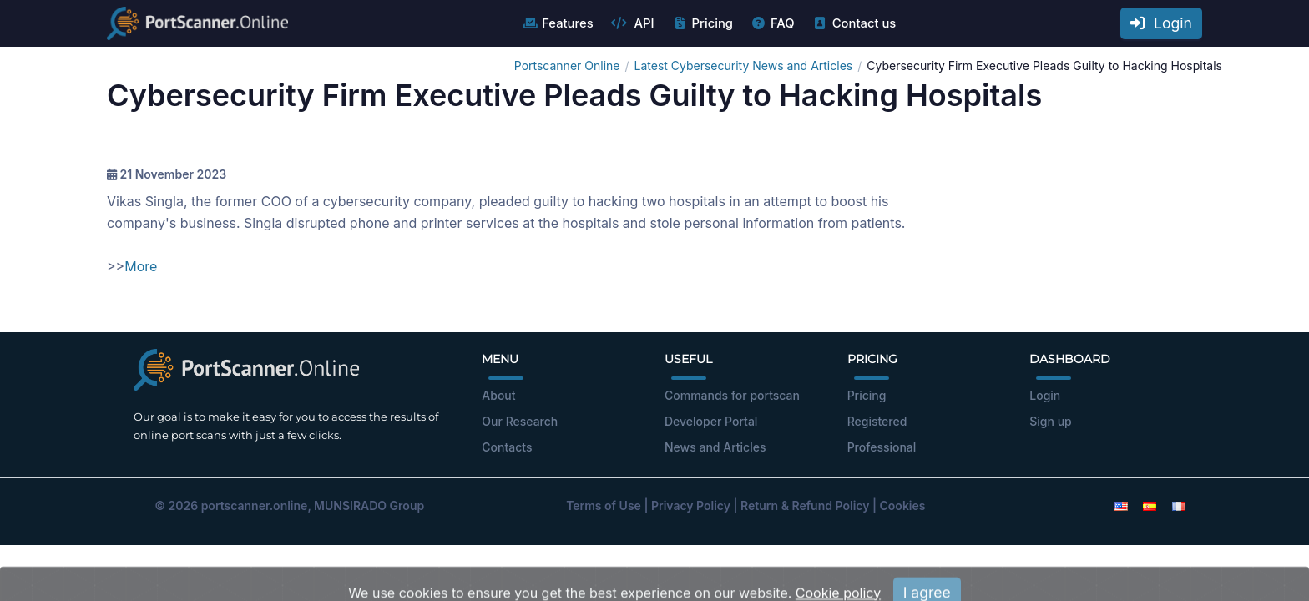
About (498, 395)
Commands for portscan (732, 395)
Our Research (520, 421)
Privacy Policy (690, 505)
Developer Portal (711, 421)
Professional (882, 447)
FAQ (773, 23)
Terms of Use (603, 505)
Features (557, 23)
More (140, 266)
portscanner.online (254, 505)
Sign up (1050, 421)
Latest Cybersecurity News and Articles (743, 65)
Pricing (702, 23)
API (632, 23)
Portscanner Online (567, 65)
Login (1161, 23)
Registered (877, 421)
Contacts (507, 447)
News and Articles (715, 447)
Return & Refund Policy (804, 505)
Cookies (903, 505)
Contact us (854, 23)
